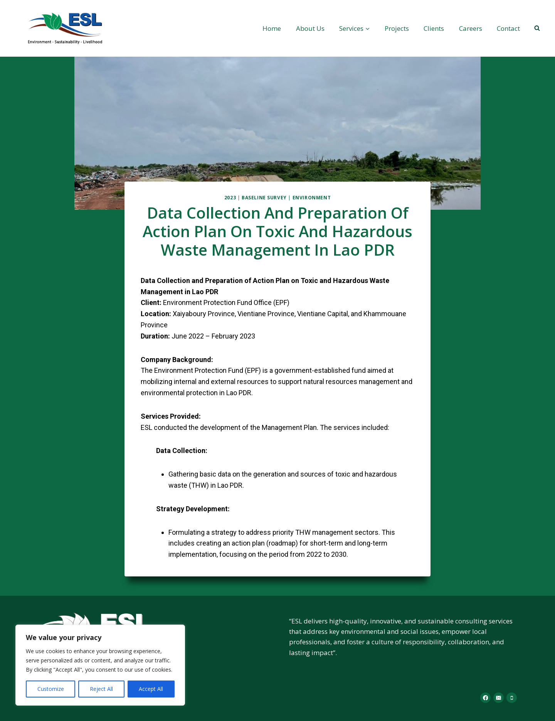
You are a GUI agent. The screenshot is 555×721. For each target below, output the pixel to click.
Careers (470, 28)
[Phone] (511, 697)
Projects (397, 28)
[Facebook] (485, 697)
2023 (230, 197)
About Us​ (310, 28)
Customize (50, 688)
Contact (508, 28)
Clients (434, 28)
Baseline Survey (264, 197)
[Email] (498, 697)
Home (271, 28)
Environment (312, 197)
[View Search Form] (537, 28)
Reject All (101, 688)
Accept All (151, 688)
